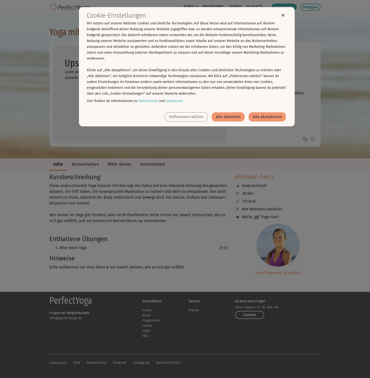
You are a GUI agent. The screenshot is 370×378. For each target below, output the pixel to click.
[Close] (283, 15)
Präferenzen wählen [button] (186, 116)
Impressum (174, 101)
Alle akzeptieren (267, 116)
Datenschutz (148, 101)
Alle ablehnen (228, 116)
